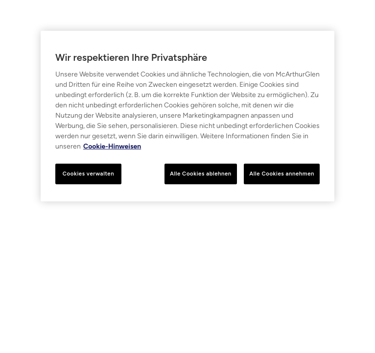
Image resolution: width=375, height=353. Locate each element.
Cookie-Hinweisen (112, 146)
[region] (187, 116)
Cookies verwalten (88, 173)
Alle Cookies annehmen (281, 173)
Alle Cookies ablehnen (201, 173)
